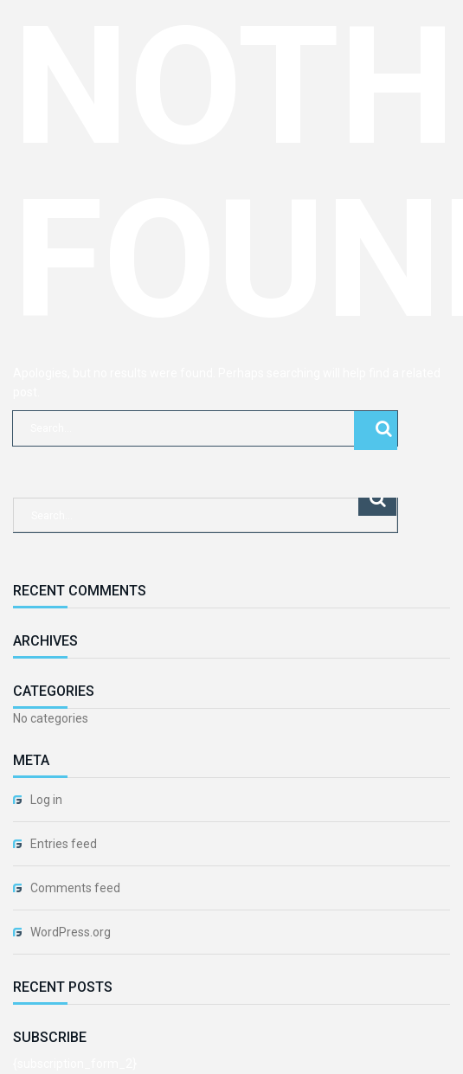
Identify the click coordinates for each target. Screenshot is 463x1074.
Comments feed (75, 888)
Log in (46, 800)
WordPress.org (70, 932)
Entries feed (63, 844)
